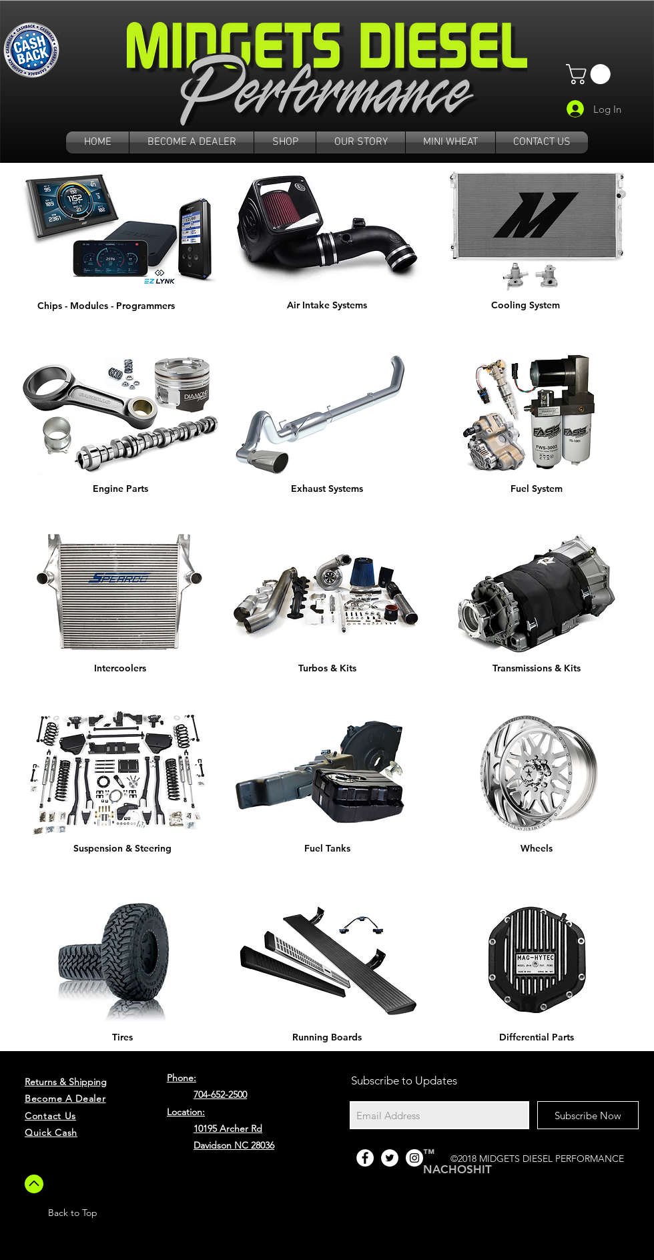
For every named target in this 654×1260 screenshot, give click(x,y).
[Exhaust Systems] (327, 489)
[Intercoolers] (120, 668)
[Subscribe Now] (588, 1115)
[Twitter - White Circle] (389, 1158)
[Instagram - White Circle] (414, 1158)
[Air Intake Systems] (327, 305)
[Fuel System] (536, 489)
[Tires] (122, 1037)
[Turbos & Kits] (327, 668)
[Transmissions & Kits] (536, 668)
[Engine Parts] (120, 489)
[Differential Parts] (536, 1037)
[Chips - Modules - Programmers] (106, 306)
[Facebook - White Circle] (365, 1158)
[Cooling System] (525, 305)
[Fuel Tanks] (327, 849)
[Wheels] (536, 849)
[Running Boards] (327, 1037)
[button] (590, 74)
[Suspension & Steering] (122, 849)
